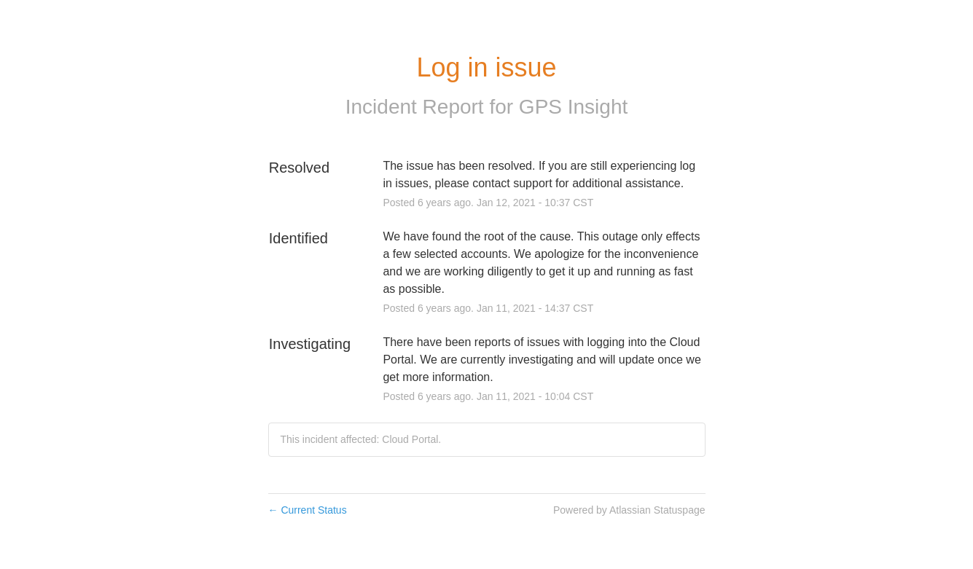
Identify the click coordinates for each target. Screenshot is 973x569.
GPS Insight (573, 106)
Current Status (307, 510)
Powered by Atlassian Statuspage (629, 510)
